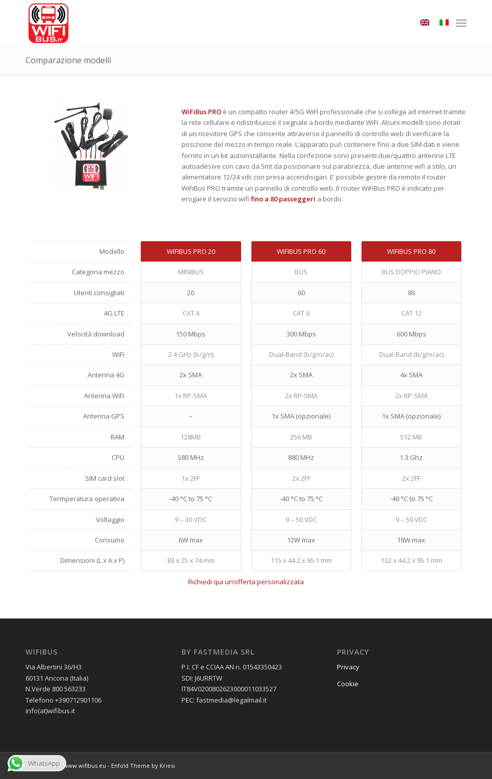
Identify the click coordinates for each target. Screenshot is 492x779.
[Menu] (461, 23)
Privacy (348, 666)
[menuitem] (461, 23)
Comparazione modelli (68, 60)
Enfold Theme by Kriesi (143, 765)
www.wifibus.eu (84, 765)
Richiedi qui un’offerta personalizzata (246, 581)
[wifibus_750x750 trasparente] (48, 23)
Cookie (347, 683)
